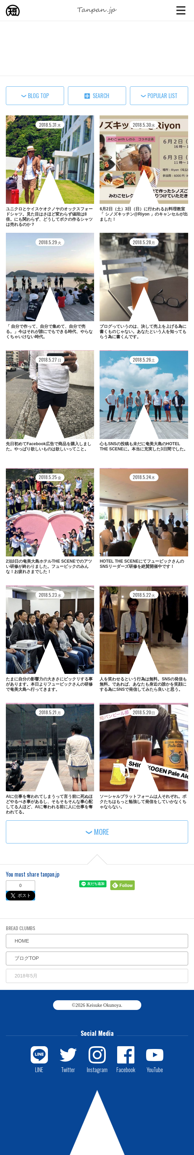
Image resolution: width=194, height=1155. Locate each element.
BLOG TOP (38, 96)
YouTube (155, 1069)
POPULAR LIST (162, 96)
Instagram (97, 1069)
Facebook (125, 1069)
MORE (101, 832)
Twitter (68, 1069)
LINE (39, 1069)
